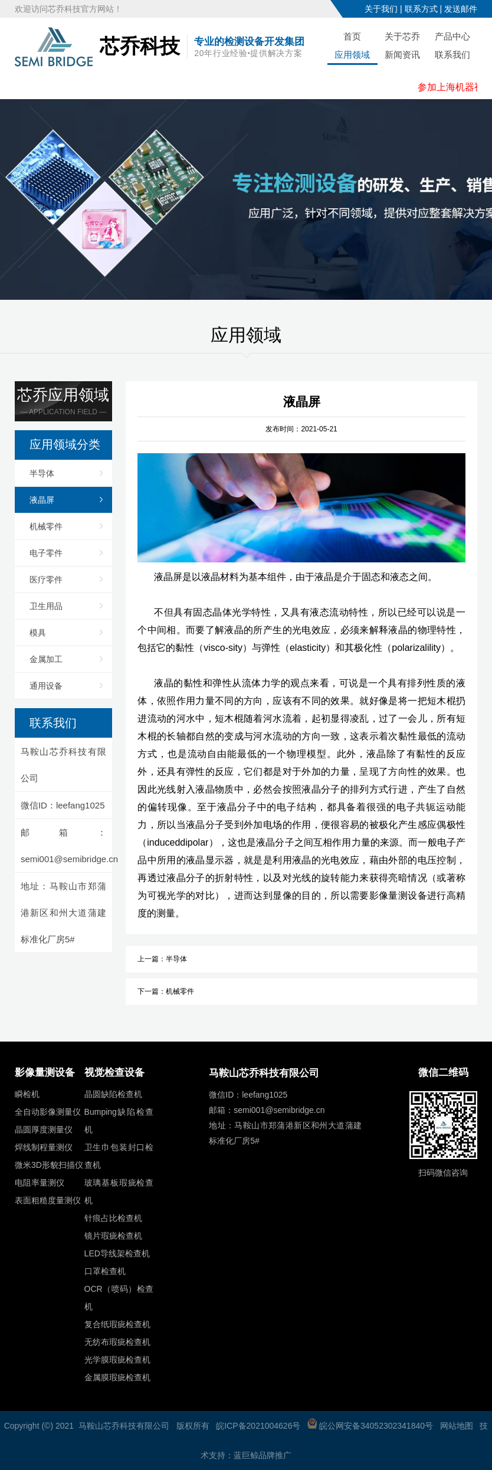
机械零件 (46, 526)
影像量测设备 (45, 1072)
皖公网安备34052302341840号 (370, 1425)
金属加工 (46, 659)
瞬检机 (27, 1094)
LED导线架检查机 (117, 1253)
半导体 (41, 473)
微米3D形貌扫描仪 (49, 1165)
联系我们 (452, 55)
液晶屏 (41, 500)
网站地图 (456, 1425)
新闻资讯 (402, 55)
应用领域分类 (64, 444)
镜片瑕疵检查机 (113, 1235)
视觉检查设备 (114, 1072)
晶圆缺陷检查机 (113, 1094)
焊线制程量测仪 (44, 1147)
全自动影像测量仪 (48, 1112)
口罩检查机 (105, 1271)
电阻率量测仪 (39, 1182)
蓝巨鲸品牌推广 (262, 1455)
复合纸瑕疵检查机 (117, 1324)
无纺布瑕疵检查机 (117, 1342)
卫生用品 (46, 606)
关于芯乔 (402, 36)
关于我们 (381, 9)
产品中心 (452, 36)
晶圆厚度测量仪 (44, 1129)
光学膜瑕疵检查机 (117, 1359)
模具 (37, 632)
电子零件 (46, 553)
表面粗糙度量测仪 (48, 1200)
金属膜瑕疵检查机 (117, 1377)
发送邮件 (460, 9)
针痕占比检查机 (113, 1218)
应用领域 (352, 55)
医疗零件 (46, 579)
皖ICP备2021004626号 (258, 1425)
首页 (352, 36)
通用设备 (46, 685)
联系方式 (421, 9)
